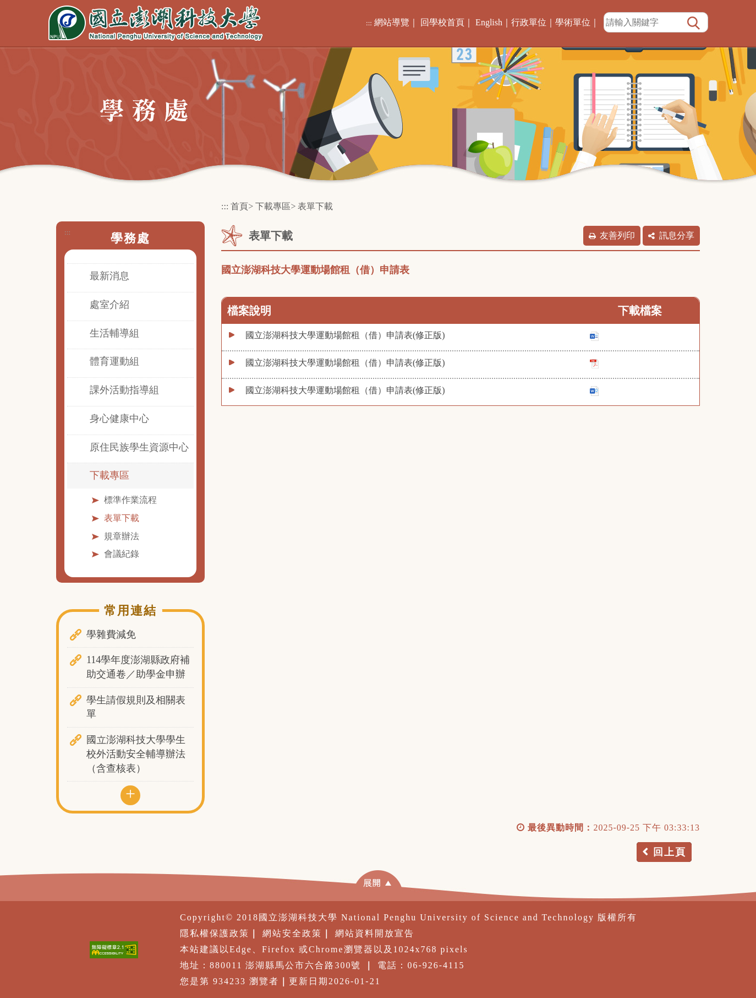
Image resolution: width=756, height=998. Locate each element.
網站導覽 (391, 22)
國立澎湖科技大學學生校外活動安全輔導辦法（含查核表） (135, 753)
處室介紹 (109, 304)
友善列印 (617, 235)
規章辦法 (121, 536)
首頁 (239, 206)
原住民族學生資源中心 (139, 447)
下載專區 (109, 475)
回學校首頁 (442, 22)
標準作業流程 (130, 500)
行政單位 (528, 22)
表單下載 (121, 518)
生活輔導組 (114, 333)
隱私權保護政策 (214, 933)
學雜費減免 (111, 634)
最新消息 (109, 275)
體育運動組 (114, 361)
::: (369, 23)
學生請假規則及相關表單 (135, 707)
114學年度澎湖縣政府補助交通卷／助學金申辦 (138, 667)
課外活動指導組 (124, 389)
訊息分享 (676, 235)
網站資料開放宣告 (374, 933)
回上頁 (669, 852)
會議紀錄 (121, 553)
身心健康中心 (119, 418)
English (488, 22)
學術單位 (572, 22)
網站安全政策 (292, 933)
